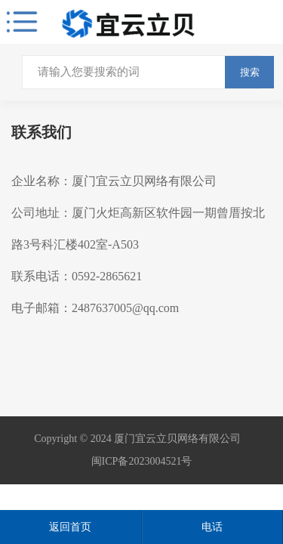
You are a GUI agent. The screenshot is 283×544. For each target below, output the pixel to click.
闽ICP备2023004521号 (141, 461)
